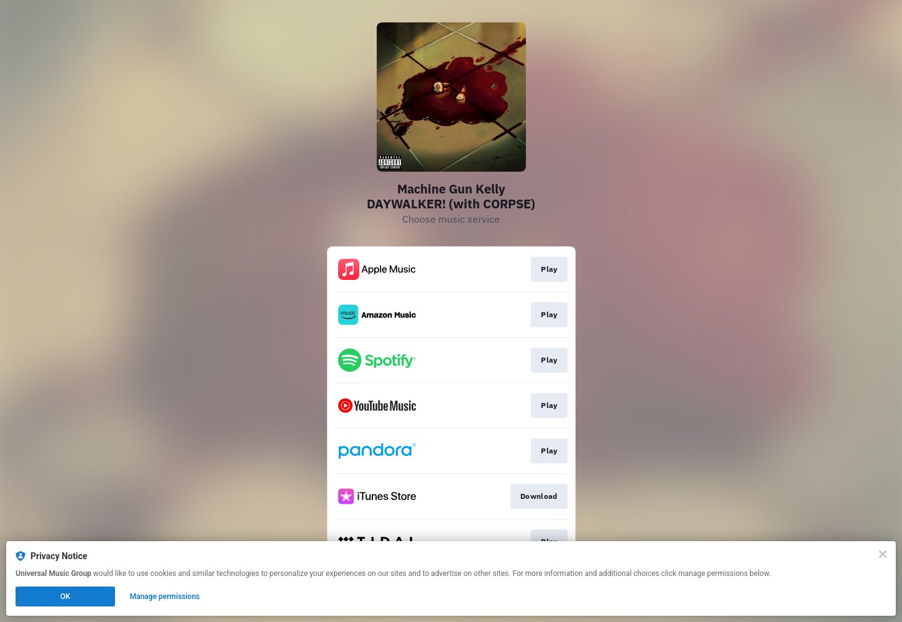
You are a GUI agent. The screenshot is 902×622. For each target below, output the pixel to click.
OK (65, 596)
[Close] (883, 554)
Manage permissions (165, 596)
